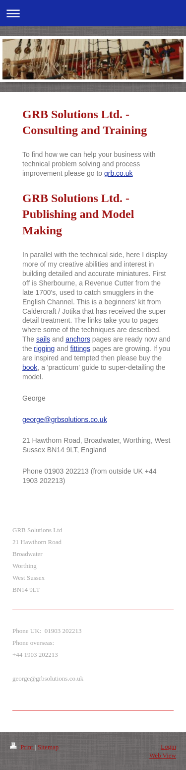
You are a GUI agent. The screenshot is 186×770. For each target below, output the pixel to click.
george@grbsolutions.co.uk (64, 419)
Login (168, 746)
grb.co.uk (118, 173)
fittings (80, 348)
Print (22, 747)
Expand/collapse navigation (93, 13)
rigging (44, 348)
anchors (77, 339)
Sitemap (48, 747)
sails (43, 339)
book (29, 367)
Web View (162, 755)
